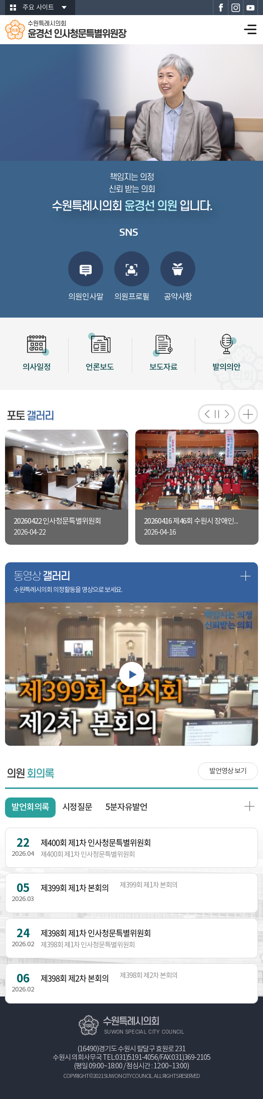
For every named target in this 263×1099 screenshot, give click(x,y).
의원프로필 (131, 297)
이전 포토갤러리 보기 (204, 414)
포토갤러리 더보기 (248, 414)
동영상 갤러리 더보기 (245, 576)
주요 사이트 (38, 8)
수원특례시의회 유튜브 (250, 7)
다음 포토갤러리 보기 (229, 414)
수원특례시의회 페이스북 (220, 7)
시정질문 (77, 808)
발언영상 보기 (227, 771)
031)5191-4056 (136, 1058)
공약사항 (178, 297)
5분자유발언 (126, 808)
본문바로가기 (0, 0)
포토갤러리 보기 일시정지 (216, 414)
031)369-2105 (190, 1058)
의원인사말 (85, 297)
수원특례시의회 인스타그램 (235, 7)
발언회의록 (30, 808)
